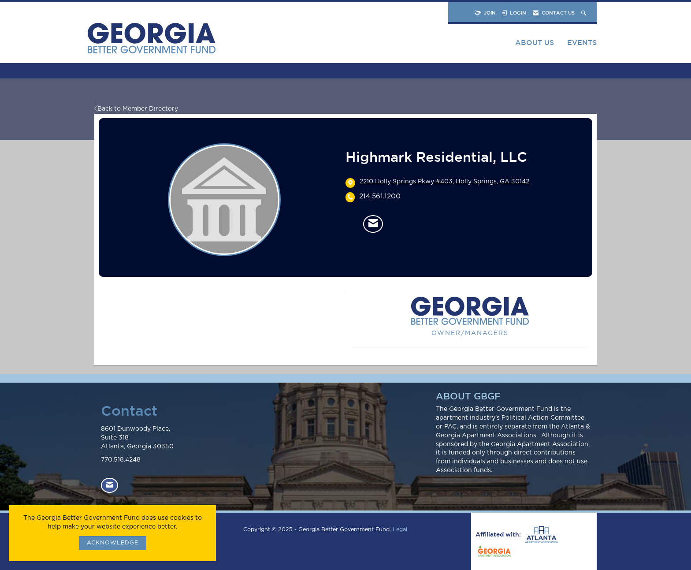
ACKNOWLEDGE (112, 543)
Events (582, 42)
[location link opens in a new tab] (444, 182)
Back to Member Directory (136, 109)
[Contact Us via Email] (109, 485)
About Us (534, 42)
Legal (400, 530)
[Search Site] (584, 12)
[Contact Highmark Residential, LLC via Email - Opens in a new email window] (373, 224)
